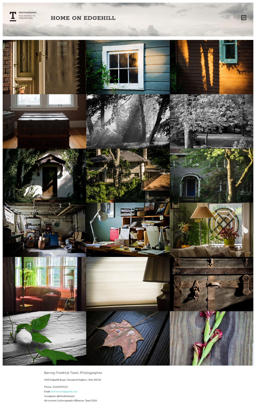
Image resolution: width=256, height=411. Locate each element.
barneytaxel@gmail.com (64, 391)
